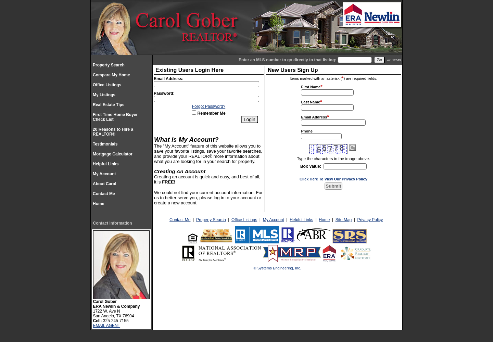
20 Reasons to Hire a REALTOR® (113, 132)
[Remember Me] (194, 112)
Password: (164, 93)
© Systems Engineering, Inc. (277, 268)
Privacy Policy (370, 219)
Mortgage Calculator (112, 154)
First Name (310, 87)
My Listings (104, 94)
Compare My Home (111, 75)
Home (98, 203)
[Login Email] (206, 84)
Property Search (109, 65)
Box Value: (310, 166)
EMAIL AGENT (107, 325)
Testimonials (105, 144)
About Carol (104, 183)
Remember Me (208, 113)
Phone (307, 131)
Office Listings (107, 85)
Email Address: (169, 78)
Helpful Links (105, 164)
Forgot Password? (208, 106)
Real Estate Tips (108, 104)
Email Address (314, 117)
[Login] (249, 119)
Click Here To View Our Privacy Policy (333, 179)
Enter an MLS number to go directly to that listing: (287, 60)
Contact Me (104, 193)
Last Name (310, 102)
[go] (379, 59)
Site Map (344, 219)
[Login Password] (206, 99)
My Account (104, 174)
